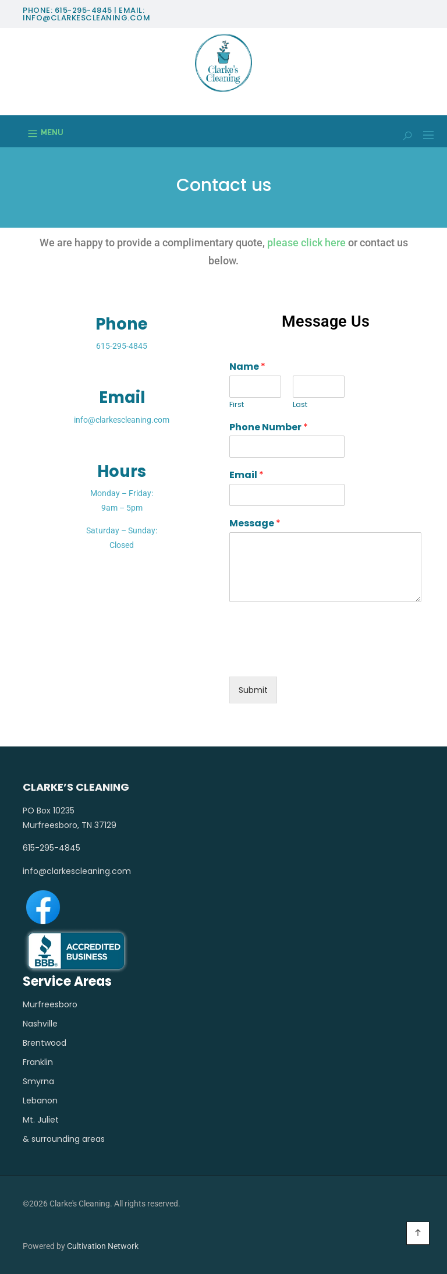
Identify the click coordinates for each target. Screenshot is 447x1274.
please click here (306, 242)
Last (300, 405)
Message (255, 524)
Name (247, 367)
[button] (424, 137)
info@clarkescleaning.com (121, 419)
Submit (253, 690)
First (236, 405)
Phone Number (268, 428)
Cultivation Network (103, 1246)
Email (246, 475)
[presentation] (317, 657)
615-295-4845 (121, 346)
